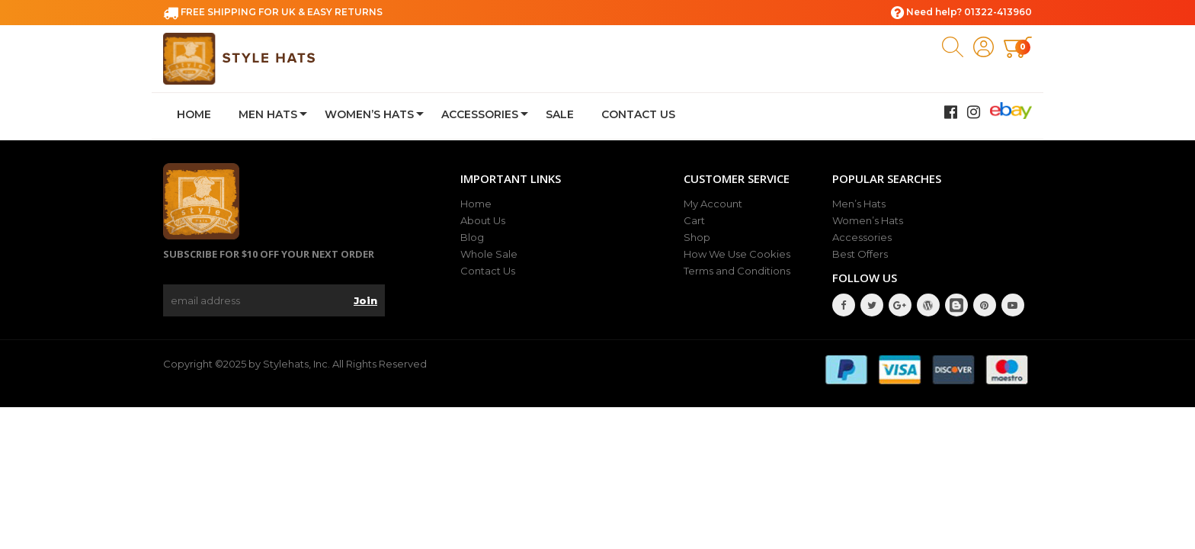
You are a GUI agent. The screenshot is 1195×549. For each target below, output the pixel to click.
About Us (482, 220)
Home (194, 114)
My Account (713, 203)
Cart (694, 220)
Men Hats (268, 114)
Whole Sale (488, 254)
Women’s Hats (369, 114)
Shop (697, 237)
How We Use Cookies (737, 254)
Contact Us (638, 114)
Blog (472, 237)
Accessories (479, 114)
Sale (560, 114)
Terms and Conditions (737, 271)
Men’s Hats (859, 203)
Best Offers (860, 254)
